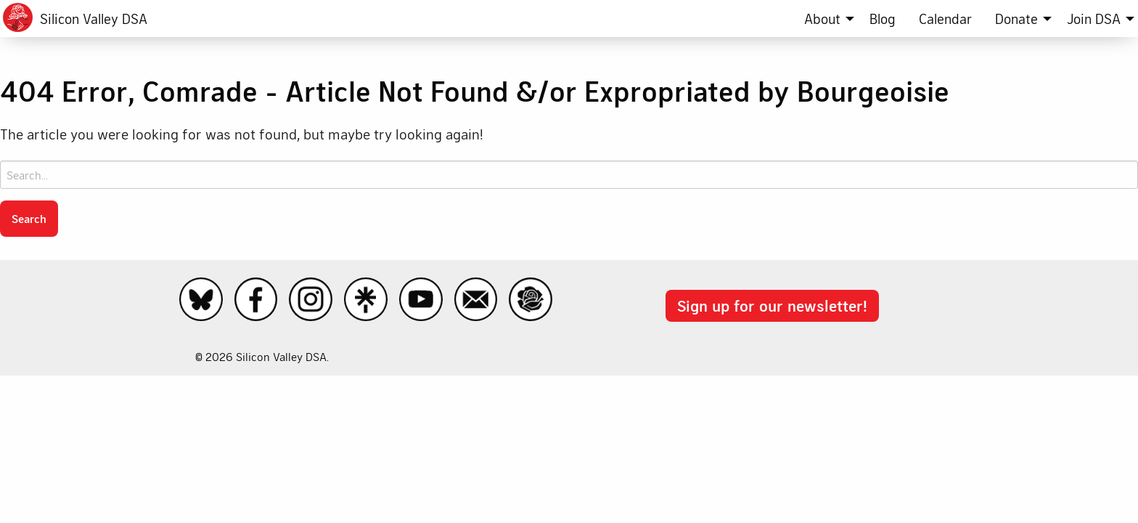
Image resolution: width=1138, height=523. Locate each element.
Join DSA (1094, 18)
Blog (882, 18)
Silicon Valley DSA (93, 18)
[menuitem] (825, 18)
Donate (1016, 18)
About (822, 18)
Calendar (945, 18)
